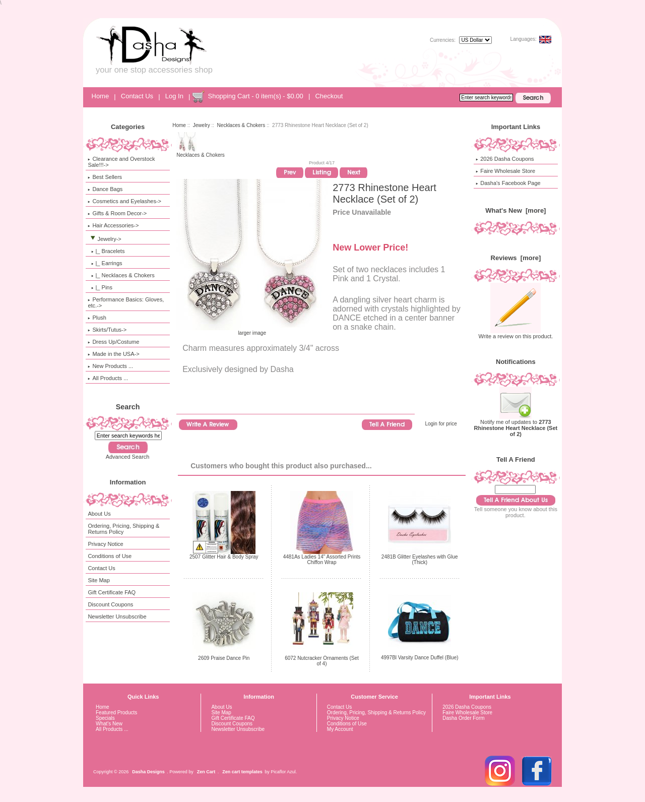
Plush (97, 318)
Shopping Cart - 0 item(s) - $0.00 (255, 96)
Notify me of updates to (516, 425)
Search (128, 407)
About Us (99, 514)
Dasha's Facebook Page (508, 183)
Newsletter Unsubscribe (117, 616)
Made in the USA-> (113, 354)
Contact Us (137, 96)
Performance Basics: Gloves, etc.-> (126, 302)
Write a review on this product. (516, 333)
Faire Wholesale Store (505, 171)
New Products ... (110, 366)
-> (104, 239)
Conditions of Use (110, 556)
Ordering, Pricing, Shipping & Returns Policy (123, 529)
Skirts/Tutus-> (107, 330)
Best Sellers (105, 177)
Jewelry (201, 125)
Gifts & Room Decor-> (117, 213)
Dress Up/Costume (113, 342)
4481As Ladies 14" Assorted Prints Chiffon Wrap (322, 559)
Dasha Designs (148, 771)
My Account (340, 729)
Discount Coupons (110, 604)
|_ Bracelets (106, 251)
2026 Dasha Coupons (505, 159)
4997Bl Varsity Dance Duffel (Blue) (420, 657)
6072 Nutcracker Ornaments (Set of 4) (322, 660)
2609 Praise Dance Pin (223, 658)
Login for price (441, 423)
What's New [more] (515, 210)
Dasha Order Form (463, 718)
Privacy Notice (105, 544)
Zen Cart (206, 771)
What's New (109, 723)
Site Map (98, 580)
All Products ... (108, 378)
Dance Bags (105, 189)
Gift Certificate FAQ (112, 592)
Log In (174, 96)
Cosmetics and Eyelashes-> (124, 201)
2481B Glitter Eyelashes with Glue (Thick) (419, 559)
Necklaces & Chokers (241, 125)
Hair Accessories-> (113, 225)
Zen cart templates (242, 771)
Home (100, 96)
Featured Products (116, 712)
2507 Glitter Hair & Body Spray (224, 557)
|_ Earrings (105, 263)
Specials (105, 718)
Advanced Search (128, 457)
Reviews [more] (516, 258)
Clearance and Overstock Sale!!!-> (121, 162)
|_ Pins (100, 287)
